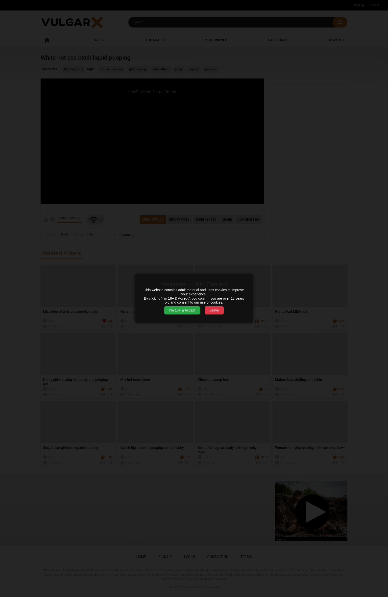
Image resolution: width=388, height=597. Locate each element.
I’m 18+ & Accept (182, 310)
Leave (214, 310)
